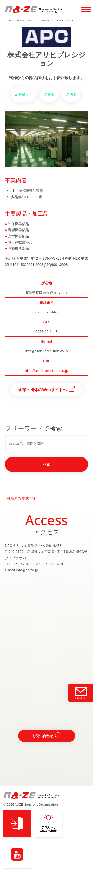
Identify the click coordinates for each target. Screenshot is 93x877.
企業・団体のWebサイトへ (42, 389)
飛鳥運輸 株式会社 (20, 498)
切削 (72, 94)
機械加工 (25, 94)
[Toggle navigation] (85, 10)
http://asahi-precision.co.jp (46, 370)
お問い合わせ (42, 735)
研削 (50, 94)
